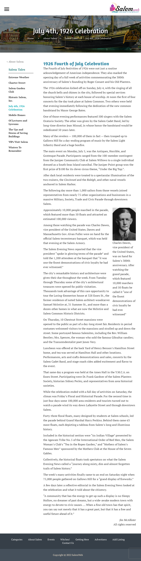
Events (51, 539)
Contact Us (68, 543)
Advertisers (101, 539)
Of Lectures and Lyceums (18, 122)
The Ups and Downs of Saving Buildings (18, 133)
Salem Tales (71, 38)
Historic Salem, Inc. (18, 99)
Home (30, 38)
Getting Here (82, 539)
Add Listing (118, 539)
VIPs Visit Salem (18, 141)
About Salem (50, 38)
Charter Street (17, 82)
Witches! (65, 539)
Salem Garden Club (17, 90)
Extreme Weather (19, 77)
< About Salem (15, 61)
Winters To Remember (15, 149)
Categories (16, 539)
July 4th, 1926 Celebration (17, 107)
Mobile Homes (17, 115)
